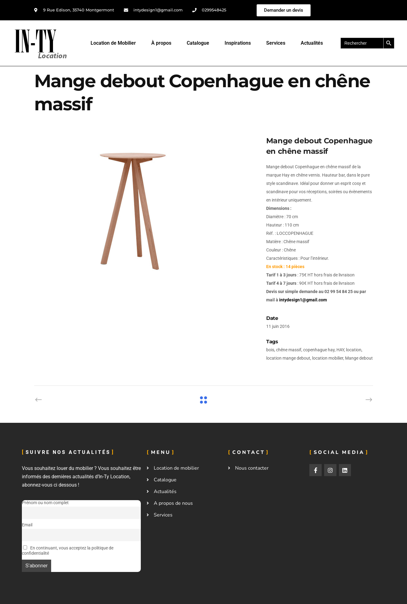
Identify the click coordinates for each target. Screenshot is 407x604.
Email (27, 525)
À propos (161, 43)
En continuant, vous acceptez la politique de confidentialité (67, 551)
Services (275, 43)
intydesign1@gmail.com (303, 299)
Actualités (312, 43)
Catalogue (198, 43)
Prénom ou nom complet (45, 502)
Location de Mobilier (113, 43)
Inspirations (238, 43)
